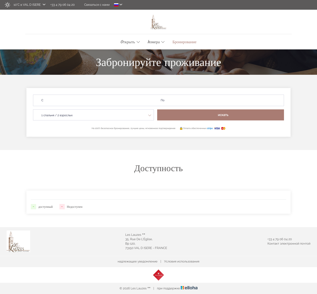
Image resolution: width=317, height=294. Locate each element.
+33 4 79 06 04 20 (277, 239)
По (162, 100)
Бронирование (184, 42)
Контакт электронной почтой (286, 244)
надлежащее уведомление (137, 261)
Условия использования (181, 261)
